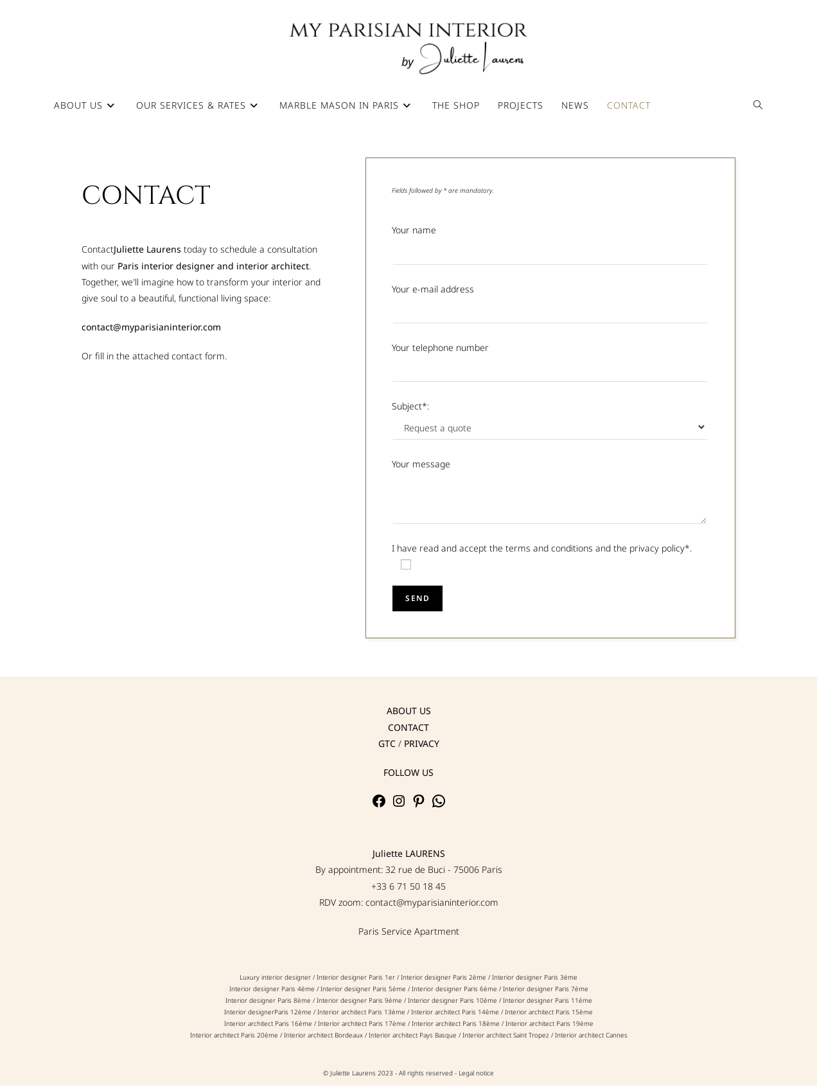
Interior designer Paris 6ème (454, 989)
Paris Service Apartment (408, 932)
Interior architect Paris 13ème (361, 1013)
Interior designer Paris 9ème (360, 1001)
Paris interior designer (166, 266)
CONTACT (408, 728)
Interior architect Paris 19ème (549, 1024)
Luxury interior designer (276, 978)
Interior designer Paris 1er (356, 978)
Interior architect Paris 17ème (362, 1024)
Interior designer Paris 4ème (272, 989)
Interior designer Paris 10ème (452, 1001)
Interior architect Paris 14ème (456, 1013)
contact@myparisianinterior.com (431, 903)
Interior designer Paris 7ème (545, 989)
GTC (387, 744)
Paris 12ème (293, 1013)
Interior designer (249, 1013)
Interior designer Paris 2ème (443, 978)
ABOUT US (409, 712)
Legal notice (476, 1074)
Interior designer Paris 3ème (534, 978)
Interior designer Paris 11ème (547, 1001)
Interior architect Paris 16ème (268, 1024)
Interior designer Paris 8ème (268, 1001)
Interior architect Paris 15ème (549, 1013)
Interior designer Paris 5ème (363, 989)
